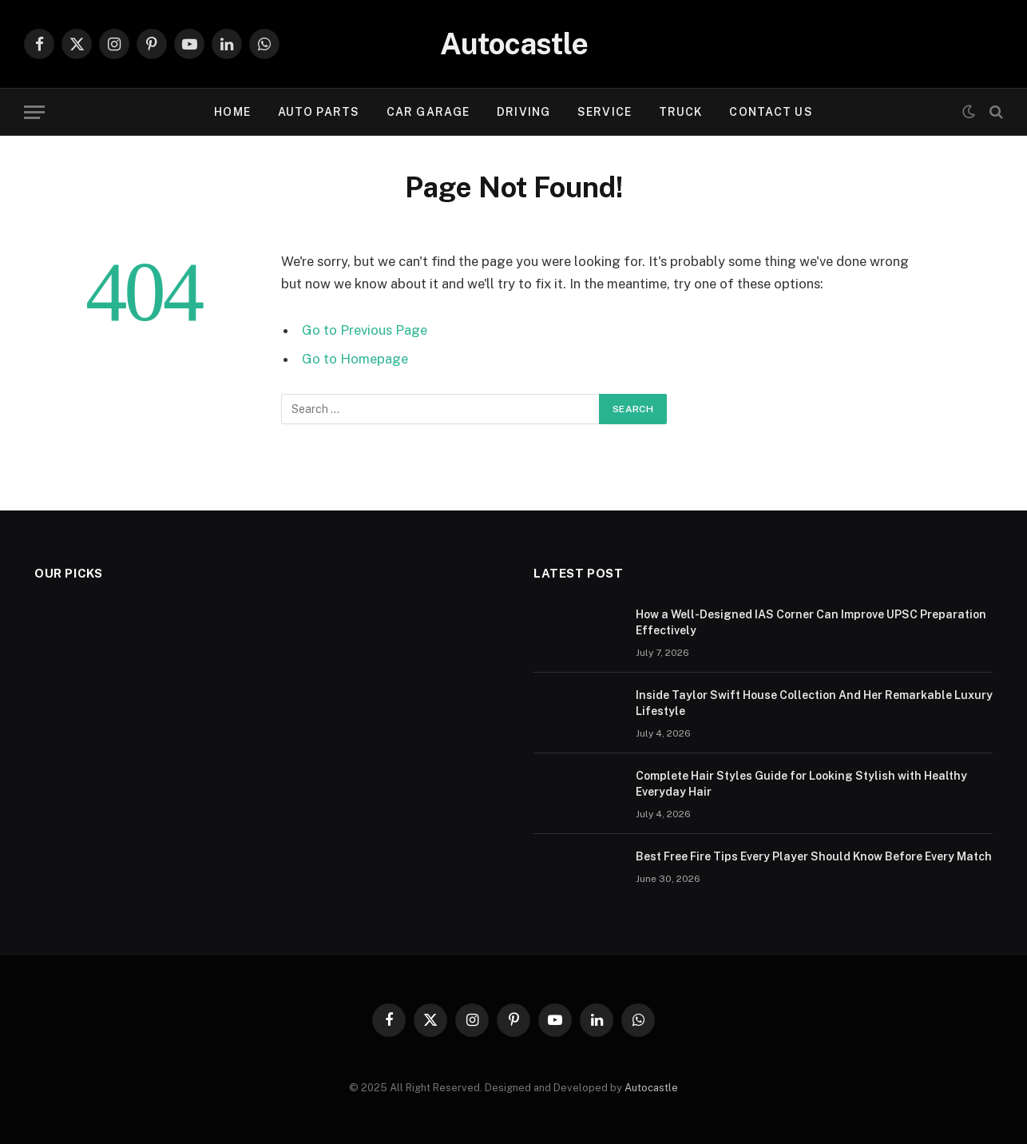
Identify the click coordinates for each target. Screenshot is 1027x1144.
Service (604, 111)
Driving (523, 111)
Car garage (428, 111)
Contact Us (770, 111)
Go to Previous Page (364, 330)
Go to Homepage (355, 359)
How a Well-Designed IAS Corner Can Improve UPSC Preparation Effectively (811, 622)
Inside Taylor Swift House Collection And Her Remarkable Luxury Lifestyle (814, 703)
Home (232, 111)
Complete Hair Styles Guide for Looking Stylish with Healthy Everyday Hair (801, 783)
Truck (681, 111)
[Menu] (34, 112)
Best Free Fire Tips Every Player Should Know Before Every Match (814, 856)
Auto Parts (318, 111)
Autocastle (651, 1088)
